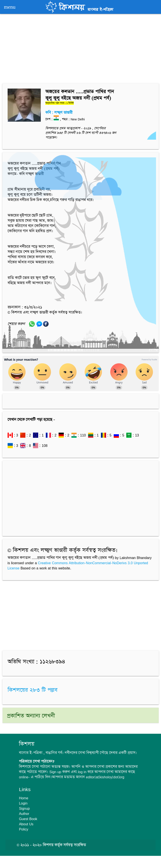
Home (23, 798)
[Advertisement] (80, 49)
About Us (26, 824)
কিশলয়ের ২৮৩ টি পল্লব (33, 690)
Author (24, 813)
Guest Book (28, 818)
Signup (24, 808)
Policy (23, 829)
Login (23, 803)
